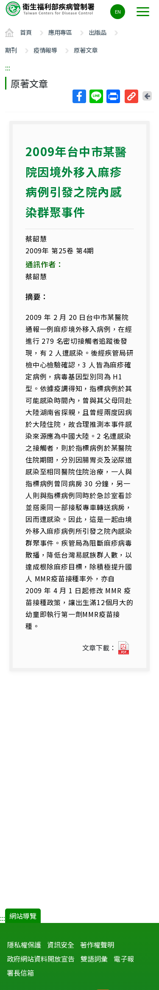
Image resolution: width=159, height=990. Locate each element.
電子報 (124, 959)
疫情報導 (45, 49)
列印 (113, 96)
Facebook (79, 96)
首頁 (26, 32)
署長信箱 (20, 973)
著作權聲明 (97, 945)
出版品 (97, 32)
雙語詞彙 (94, 959)
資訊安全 (60, 945)
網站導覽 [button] (22, 916)
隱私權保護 (24, 945)
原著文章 (86, 49)
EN (118, 11)
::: (7, 67)
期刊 (11, 49)
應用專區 (60, 32)
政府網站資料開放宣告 (41, 959)
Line (96, 96)
